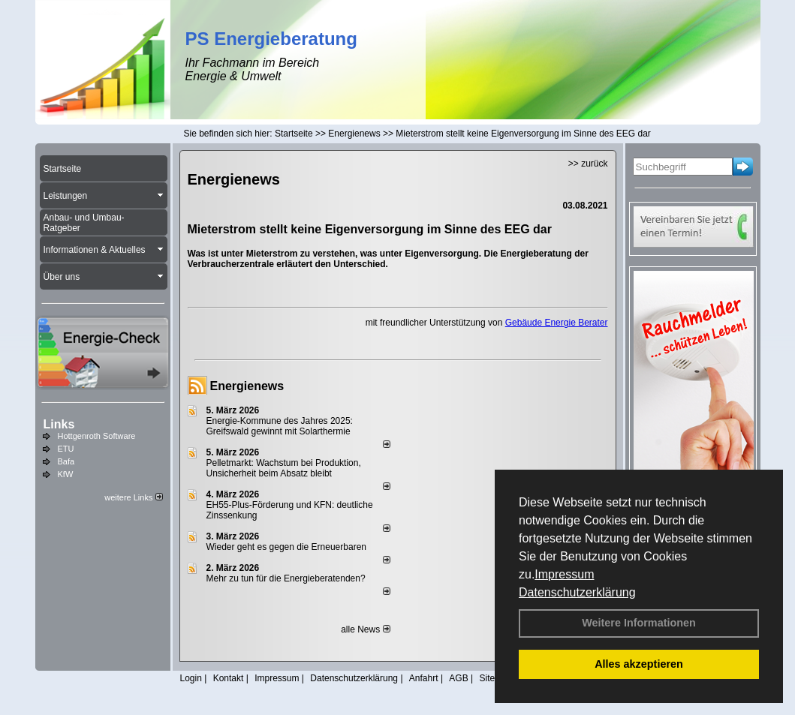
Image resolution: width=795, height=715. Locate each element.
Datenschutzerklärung (577, 592)
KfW (66, 474)
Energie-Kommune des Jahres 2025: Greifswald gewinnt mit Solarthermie (279, 426)
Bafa (66, 461)
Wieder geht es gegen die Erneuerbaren (286, 547)
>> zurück (588, 163)
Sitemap (495, 678)
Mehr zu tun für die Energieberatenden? (286, 578)
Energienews (247, 386)
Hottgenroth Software (97, 435)
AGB (458, 678)
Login (191, 678)
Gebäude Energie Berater (556, 322)
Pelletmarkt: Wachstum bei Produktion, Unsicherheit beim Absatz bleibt (283, 468)
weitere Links (133, 497)
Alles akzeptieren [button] (639, 664)
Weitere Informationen (639, 623)
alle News (365, 629)
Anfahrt (423, 678)
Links (59, 424)
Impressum (564, 574)
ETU (66, 448)
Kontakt (228, 678)
